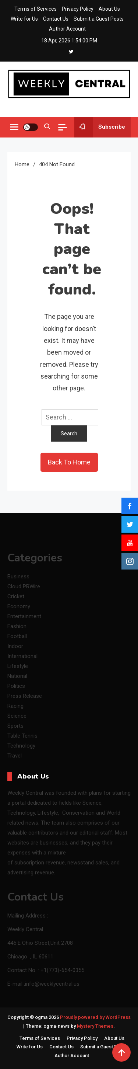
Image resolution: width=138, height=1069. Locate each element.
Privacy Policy (77, 9)
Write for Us (24, 19)
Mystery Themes (95, 1026)
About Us (109, 9)
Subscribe (99, 127)
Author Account (67, 29)
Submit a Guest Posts (99, 19)
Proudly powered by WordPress (95, 1017)
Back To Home (69, 462)
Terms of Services (35, 9)
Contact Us (55, 19)
